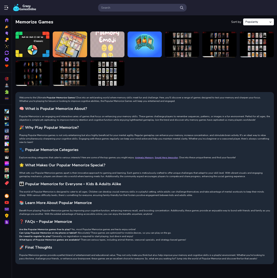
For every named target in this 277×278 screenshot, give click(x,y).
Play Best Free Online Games (24, 8)
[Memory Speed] (145, 44)
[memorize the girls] (70, 73)
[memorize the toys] (257, 44)
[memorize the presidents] (219, 44)
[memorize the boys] (182, 44)
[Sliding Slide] (70, 44)
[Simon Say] (32, 44)
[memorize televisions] (107, 73)
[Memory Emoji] (107, 44)
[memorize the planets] (32, 73)
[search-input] (139, 7)
